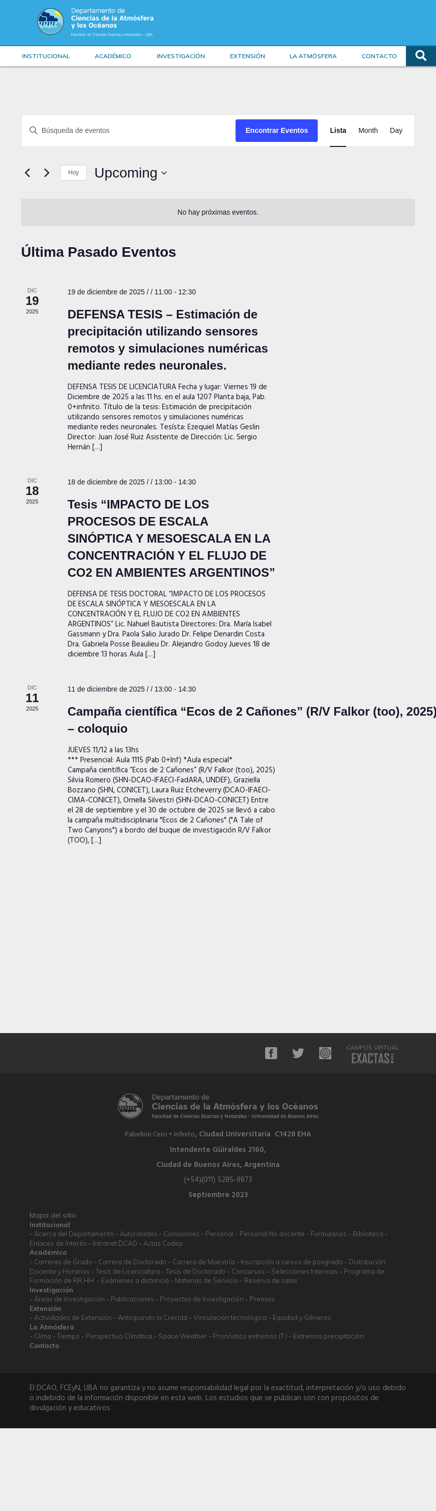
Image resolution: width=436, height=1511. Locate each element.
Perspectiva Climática (119, 1336)
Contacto (379, 56)
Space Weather (182, 1336)
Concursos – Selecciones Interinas (285, 1271)
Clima (42, 1336)
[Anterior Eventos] (27, 173)
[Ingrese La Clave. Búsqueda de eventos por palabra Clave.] (129, 130)
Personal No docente (272, 1234)
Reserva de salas (271, 1280)
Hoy (73, 172)
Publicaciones (132, 1299)
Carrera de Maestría (203, 1262)
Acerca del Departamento (74, 1234)
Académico (113, 56)
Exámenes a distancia (135, 1280)
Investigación (181, 56)
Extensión (247, 56)
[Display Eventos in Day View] (396, 130)
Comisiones (181, 1234)
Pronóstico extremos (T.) (250, 1336)
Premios (262, 1299)
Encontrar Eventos (277, 130)
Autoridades (138, 1234)
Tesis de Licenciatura (128, 1271)
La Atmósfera (313, 56)
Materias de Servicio (206, 1280)
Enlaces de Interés (58, 1243)
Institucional (46, 56)
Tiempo (68, 1336)
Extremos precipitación (328, 1336)
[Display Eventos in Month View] (368, 130)
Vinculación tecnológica (230, 1317)
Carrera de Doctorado (132, 1262)
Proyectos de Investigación (202, 1299)
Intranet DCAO (115, 1243)
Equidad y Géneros (302, 1317)
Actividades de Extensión (73, 1317)
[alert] (218, 212)
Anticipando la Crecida (152, 1317)
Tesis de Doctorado (196, 1271)
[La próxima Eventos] (47, 173)
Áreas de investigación (69, 1299)
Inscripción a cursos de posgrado (292, 1262)
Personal (219, 1234)
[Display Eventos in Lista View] (338, 130)
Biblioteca (368, 1234)
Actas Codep (163, 1243)
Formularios (329, 1234)
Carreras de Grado (63, 1262)
